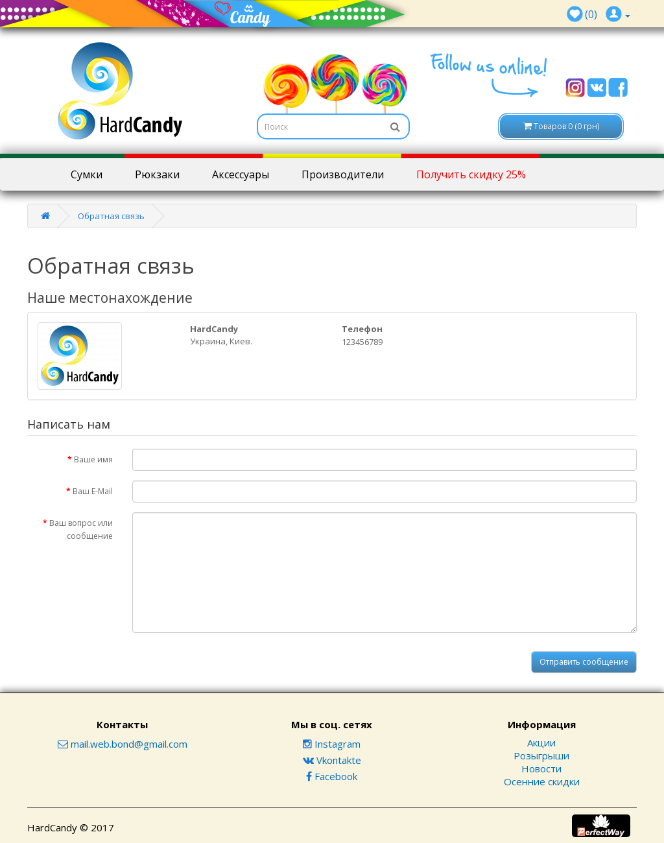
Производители (343, 174)
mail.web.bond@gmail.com (122, 743)
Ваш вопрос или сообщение (81, 529)
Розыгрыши (541, 755)
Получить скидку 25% (471, 174)
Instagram (332, 743)
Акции (541, 742)
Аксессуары (240, 174)
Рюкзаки (157, 174)
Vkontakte (332, 760)
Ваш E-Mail (93, 491)
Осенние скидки (542, 781)
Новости (541, 768)
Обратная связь (111, 216)
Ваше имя (93, 459)
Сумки (86, 174)
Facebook (331, 776)
